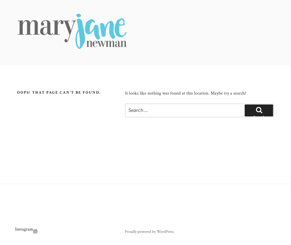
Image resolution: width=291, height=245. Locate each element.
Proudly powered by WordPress (149, 231)
